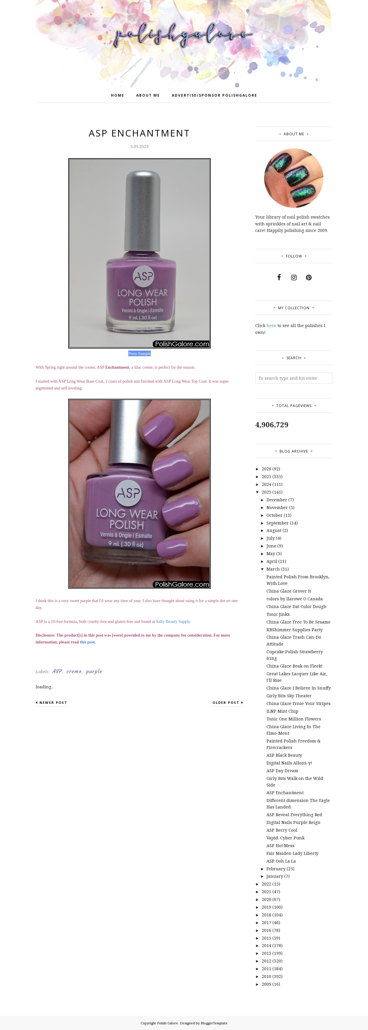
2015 (266, 938)
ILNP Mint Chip (282, 711)
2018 (266, 915)
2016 (266, 930)
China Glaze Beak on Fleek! (295, 666)
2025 (266, 476)
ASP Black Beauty (284, 755)
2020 (266, 899)
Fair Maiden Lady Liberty (292, 853)
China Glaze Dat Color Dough (296, 606)
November (277, 507)
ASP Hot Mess (280, 845)
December (277, 500)
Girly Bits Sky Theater (289, 695)
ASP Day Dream (282, 770)
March (273, 569)
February (276, 869)
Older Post (225, 702)
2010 (266, 976)
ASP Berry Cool (282, 830)
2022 (266, 884)
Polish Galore (167, 1023)
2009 (266, 984)
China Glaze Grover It (289, 591)
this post (87, 642)
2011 (266, 968)
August (274, 530)
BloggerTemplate (214, 1023)
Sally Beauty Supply (173, 621)
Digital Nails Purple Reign (294, 822)
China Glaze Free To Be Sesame (299, 622)
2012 (266, 961)
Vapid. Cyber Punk (285, 838)
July (271, 538)
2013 (266, 953)
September (278, 523)
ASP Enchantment (285, 792)
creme (74, 671)
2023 (266, 492)
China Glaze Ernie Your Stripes (299, 703)
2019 (266, 907)
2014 (266, 945)
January (275, 876)
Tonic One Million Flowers (294, 719)
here (271, 325)
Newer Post (53, 702)
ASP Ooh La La (281, 861)
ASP (57, 671)
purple (94, 671)
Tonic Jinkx (278, 614)
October (275, 515)
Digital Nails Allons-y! (289, 763)
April (272, 561)
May (271, 553)
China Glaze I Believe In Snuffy (299, 688)
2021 (266, 891)
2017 (266, 922)
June (271, 546)
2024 (266, 484)
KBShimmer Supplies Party (295, 629)
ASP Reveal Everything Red (294, 814)
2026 (266, 469)
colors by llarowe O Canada (295, 599)
